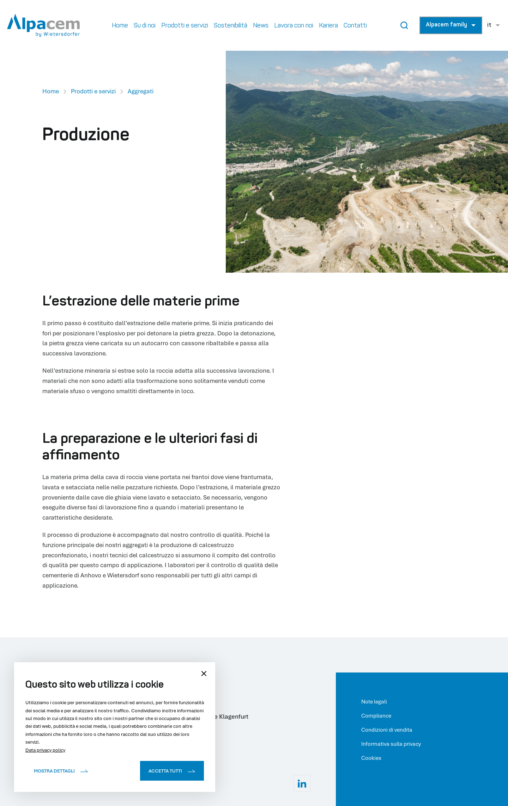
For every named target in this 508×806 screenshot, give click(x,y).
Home (50, 91)
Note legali (374, 701)
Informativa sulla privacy (391, 743)
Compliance (376, 715)
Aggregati (140, 91)
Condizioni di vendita (386, 729)
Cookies (371, 757)
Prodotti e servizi (93, 91)
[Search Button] (404, 25)
